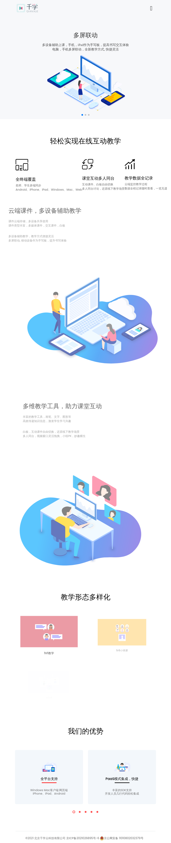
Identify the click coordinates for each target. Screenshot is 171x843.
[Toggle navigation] (151, 8)
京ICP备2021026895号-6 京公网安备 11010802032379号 (104, 838)
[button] (82, 115)
